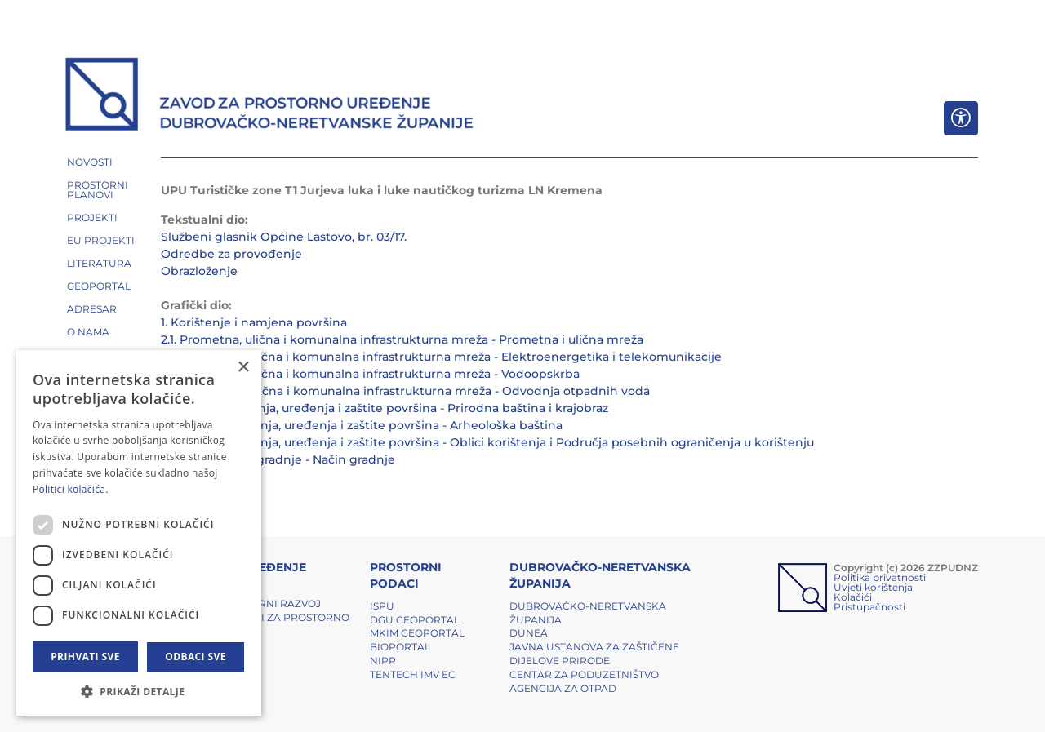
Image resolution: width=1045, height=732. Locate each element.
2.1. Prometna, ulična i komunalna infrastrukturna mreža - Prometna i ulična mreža (402, 339)
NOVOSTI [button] (90, 162)
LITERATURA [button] (99, 263)
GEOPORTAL (99, 286)
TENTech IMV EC (413, 674)
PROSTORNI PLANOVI (97, 190)
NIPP (383, 660)
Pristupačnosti (869, 607)
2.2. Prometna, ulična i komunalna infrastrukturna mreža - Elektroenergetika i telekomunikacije (441, 356)
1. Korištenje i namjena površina (254, 322)
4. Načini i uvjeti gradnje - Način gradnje (278, 459)
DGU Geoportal (415, 620)
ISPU (382, 606)
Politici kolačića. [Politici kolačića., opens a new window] (71, 489)
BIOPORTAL (400, 647)
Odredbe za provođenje (231, 253)
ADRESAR (92, 309)
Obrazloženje (199, 271)
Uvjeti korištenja (873, 587)
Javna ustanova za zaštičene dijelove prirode (594, 654)
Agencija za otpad (562, 688)
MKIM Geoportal (417, 633)
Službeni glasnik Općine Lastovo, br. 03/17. (284, 236)
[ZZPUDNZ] (269, 96)
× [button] (243, 368)
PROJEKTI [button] (92, 217)
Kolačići (853, 597)
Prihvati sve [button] (85, 656)
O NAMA (88, 332)
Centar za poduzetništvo (584, 674)
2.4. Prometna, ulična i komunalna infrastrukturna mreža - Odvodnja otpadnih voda (405, 391)
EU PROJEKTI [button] (101, 240)
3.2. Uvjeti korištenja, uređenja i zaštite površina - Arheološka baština (362, 425)
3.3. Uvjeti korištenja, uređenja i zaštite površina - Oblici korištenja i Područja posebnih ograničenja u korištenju (487, 442)
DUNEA (528, 633)
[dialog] (138, 533)
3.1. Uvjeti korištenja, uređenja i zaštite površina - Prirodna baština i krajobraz (384, 408)
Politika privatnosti (880, 577)
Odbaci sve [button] (195, 656)
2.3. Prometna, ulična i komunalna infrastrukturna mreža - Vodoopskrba (370, 373)
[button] (139, 691)
